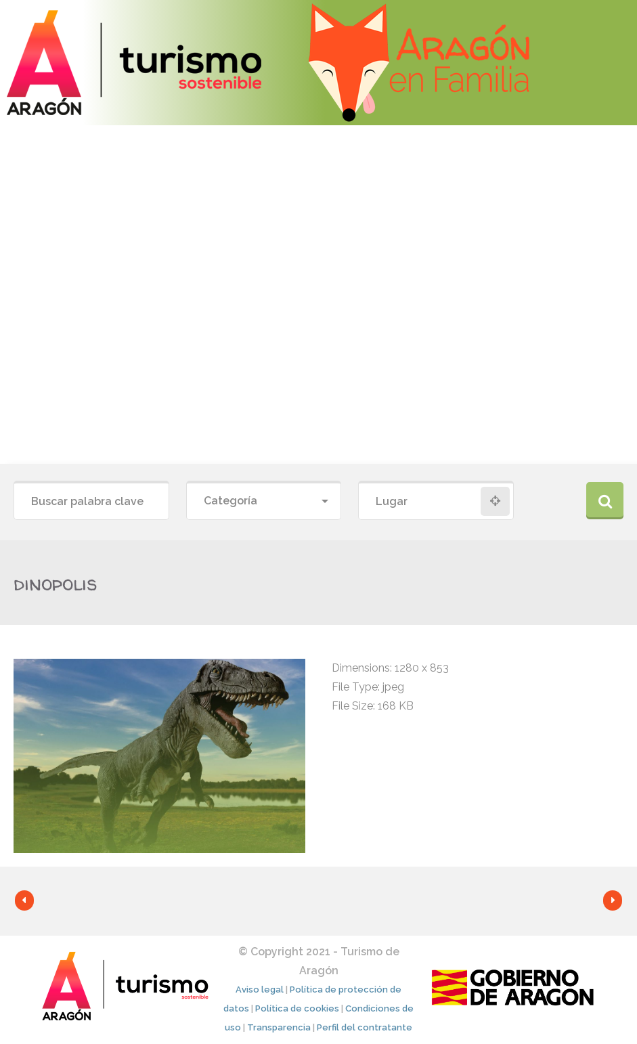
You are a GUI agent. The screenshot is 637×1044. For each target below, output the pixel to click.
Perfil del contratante (364, 1027)
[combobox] (264, 501)
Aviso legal (260, 989)
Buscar (604, 500)
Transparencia (279, 1027)
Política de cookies (297, 1008)
